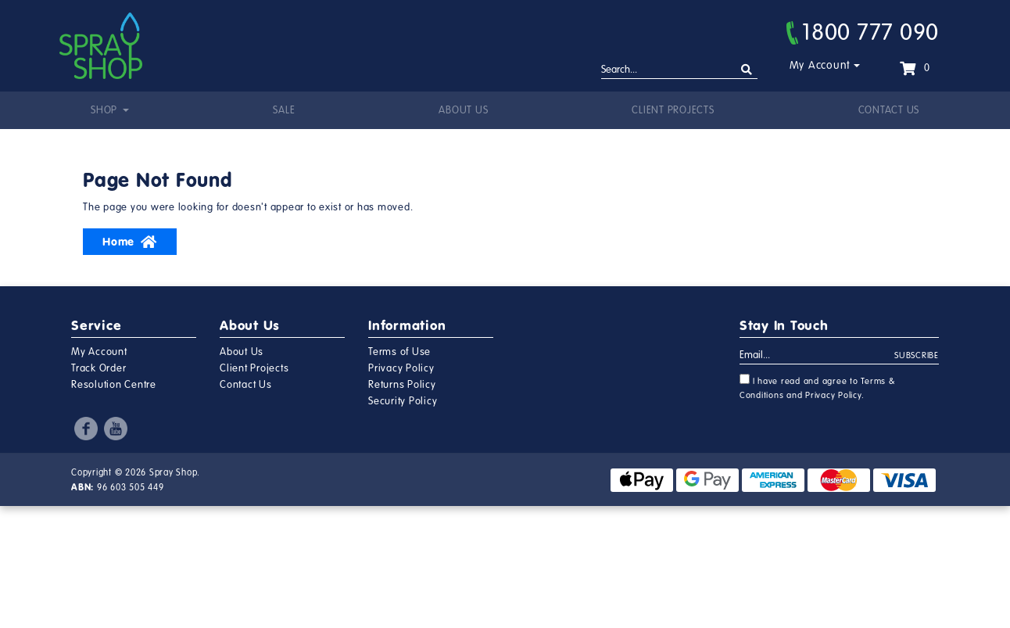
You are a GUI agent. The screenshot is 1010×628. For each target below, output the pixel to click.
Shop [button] (105, 110)
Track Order (98, 368)
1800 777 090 (862, 32)
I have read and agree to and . (818, 387)
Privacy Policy (401, 368)
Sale (284, 110)
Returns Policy (402, 385)
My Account (820, 65)
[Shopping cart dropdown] (914, 68)
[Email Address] (817, 355)
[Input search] (679, 70)
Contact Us (889, 110)
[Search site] (747, 70)
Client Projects (673, 110)
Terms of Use (399, 352)
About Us (463, 110)
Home (129, 242)
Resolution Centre (113, 385)
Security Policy (402, 401)
